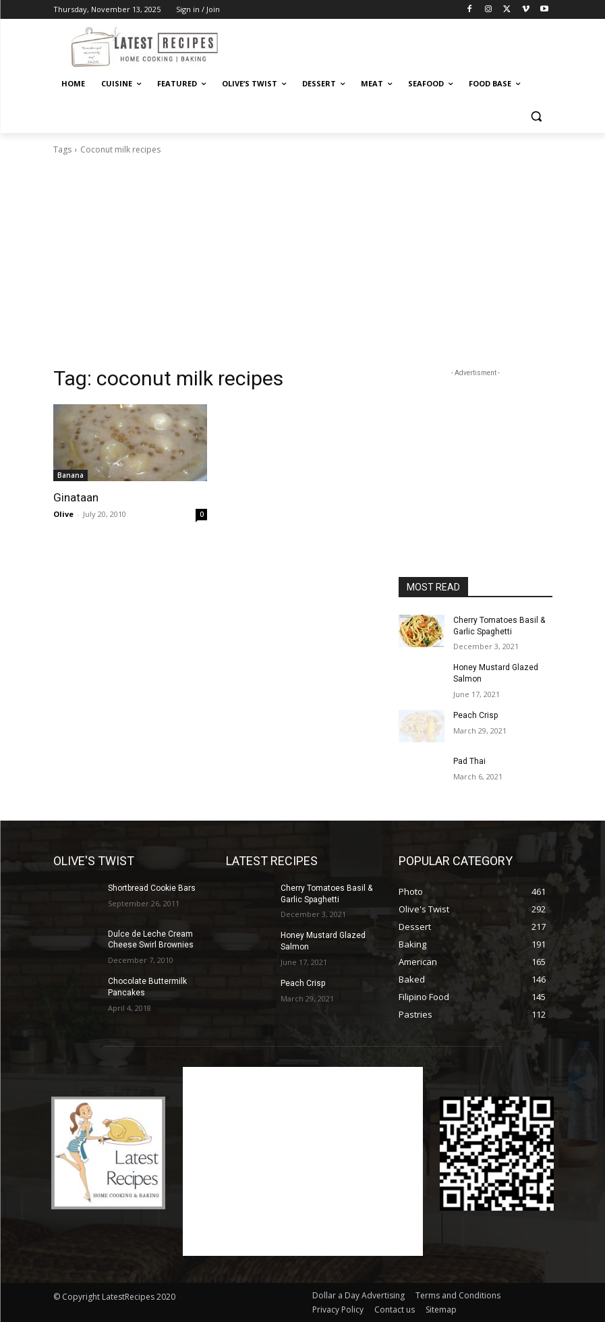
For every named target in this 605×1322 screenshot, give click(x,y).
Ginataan (75, 497)
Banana (70, 475)
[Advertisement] (394, 45)
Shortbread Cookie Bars (152, 888)
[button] (536, 116)
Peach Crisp (475, 715)
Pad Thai (469, 761)
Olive (63, 514)
